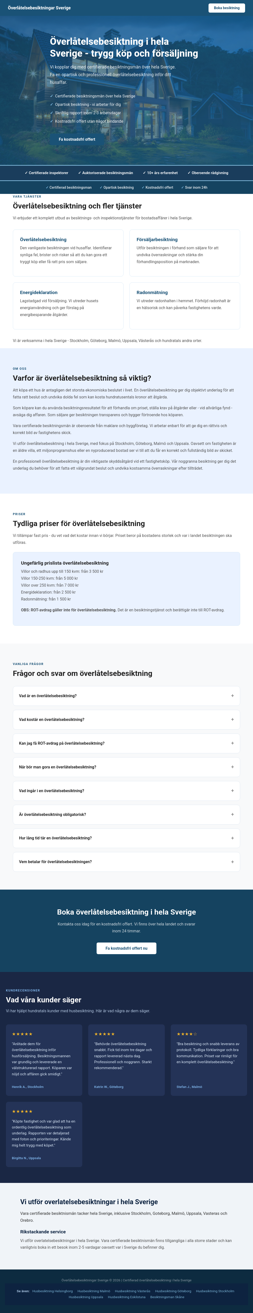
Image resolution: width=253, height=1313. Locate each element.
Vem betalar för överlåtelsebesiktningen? (55, 861)
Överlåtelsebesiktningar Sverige (39, 7)
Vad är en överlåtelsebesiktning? (48, 695)
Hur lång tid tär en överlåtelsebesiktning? (55, 838)
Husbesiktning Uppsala (86, 1297)
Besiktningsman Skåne (167, 1297)
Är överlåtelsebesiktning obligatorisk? (52, 814)
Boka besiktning (227, 8)
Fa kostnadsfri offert (77, 139)
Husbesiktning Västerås (132, 1291)
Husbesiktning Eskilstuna (127, 1297)
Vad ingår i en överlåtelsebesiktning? (51, 790)
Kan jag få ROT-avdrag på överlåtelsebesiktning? (62, 743)
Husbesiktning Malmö (94, 1291)
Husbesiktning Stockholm (215, 1291)
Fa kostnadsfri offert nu (126, 948)
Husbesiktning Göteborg (173, 1291)
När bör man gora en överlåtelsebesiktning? (57, 767)
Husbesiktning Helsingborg (52, 1291)
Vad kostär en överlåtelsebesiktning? (51, 719)
